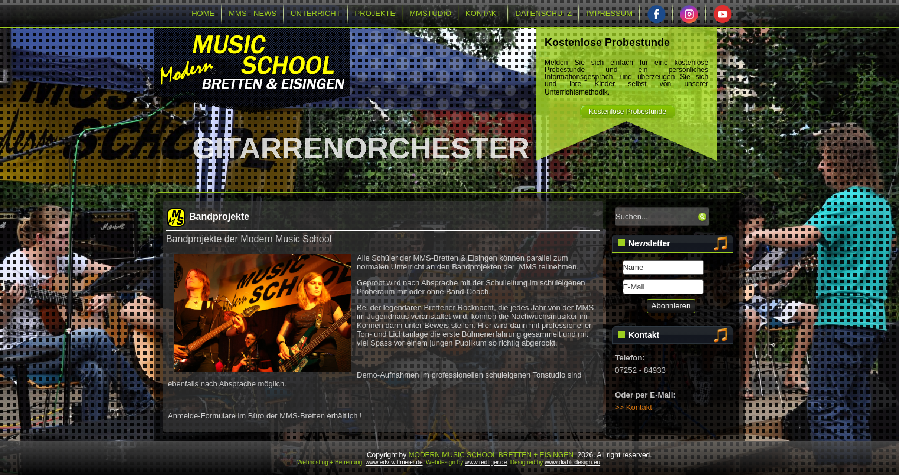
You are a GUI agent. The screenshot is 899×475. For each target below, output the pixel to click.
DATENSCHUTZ (543, 13)
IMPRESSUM (609, 13)
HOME (202, 13)
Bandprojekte (219, 217)
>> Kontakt (633, 407)
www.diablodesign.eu (572, 462)
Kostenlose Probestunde (627, 112)
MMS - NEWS (252, 13)
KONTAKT (483, 13)
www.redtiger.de (486, 462)
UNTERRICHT (316, 13)
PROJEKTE (375, 13)
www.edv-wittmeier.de (394, 462)
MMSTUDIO (430, 13)
